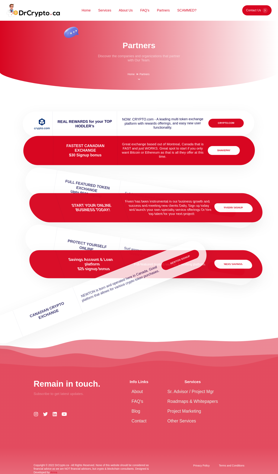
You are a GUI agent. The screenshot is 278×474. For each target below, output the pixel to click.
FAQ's (137, 401)
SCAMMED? (187, 10)
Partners (163, 10)
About (137, 391)
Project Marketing (184, 411)
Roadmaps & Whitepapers (192, 401)
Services (104, 10)
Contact (139, 421)
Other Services (181, 421)
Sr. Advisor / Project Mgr (190, 391)
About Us (126, 10)
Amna (53, 472)
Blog (136, 411)
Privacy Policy (201, 465)
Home (86, 10)
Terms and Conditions (231, 465)
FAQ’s (144, 10)
